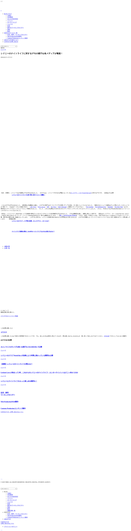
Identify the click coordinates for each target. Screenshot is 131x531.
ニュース (10, 24)
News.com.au (41, 207)
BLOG (8, 14)
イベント (10, 20)
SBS (48, 207)
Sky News (53, 207)
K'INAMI (106, 336)
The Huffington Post (100, 207)
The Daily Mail (119, 207)
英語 (8, 29)
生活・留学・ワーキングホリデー (17, 34)
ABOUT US (11, 40)
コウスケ (4, 332)
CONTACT (11, 41)
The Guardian (89, 207)
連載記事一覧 (11, 510)
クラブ (3, 316)
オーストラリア (12, 22)
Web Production (14, 36)
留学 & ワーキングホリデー (15, 27)
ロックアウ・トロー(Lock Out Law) (81, 193)
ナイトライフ (11, 316)
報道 (16, 316)
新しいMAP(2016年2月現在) (68, 215)
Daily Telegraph (62, 207)
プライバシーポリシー (10, 526)
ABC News (33, 207)
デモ (6, 316)
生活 (8, 26)
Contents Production (17, 38)
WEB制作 (10, 17)
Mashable (110, 207)
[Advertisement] (51, 262)
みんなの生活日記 (12, 19)
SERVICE (10, 33)
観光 (8, 31)
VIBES (9, 15)
